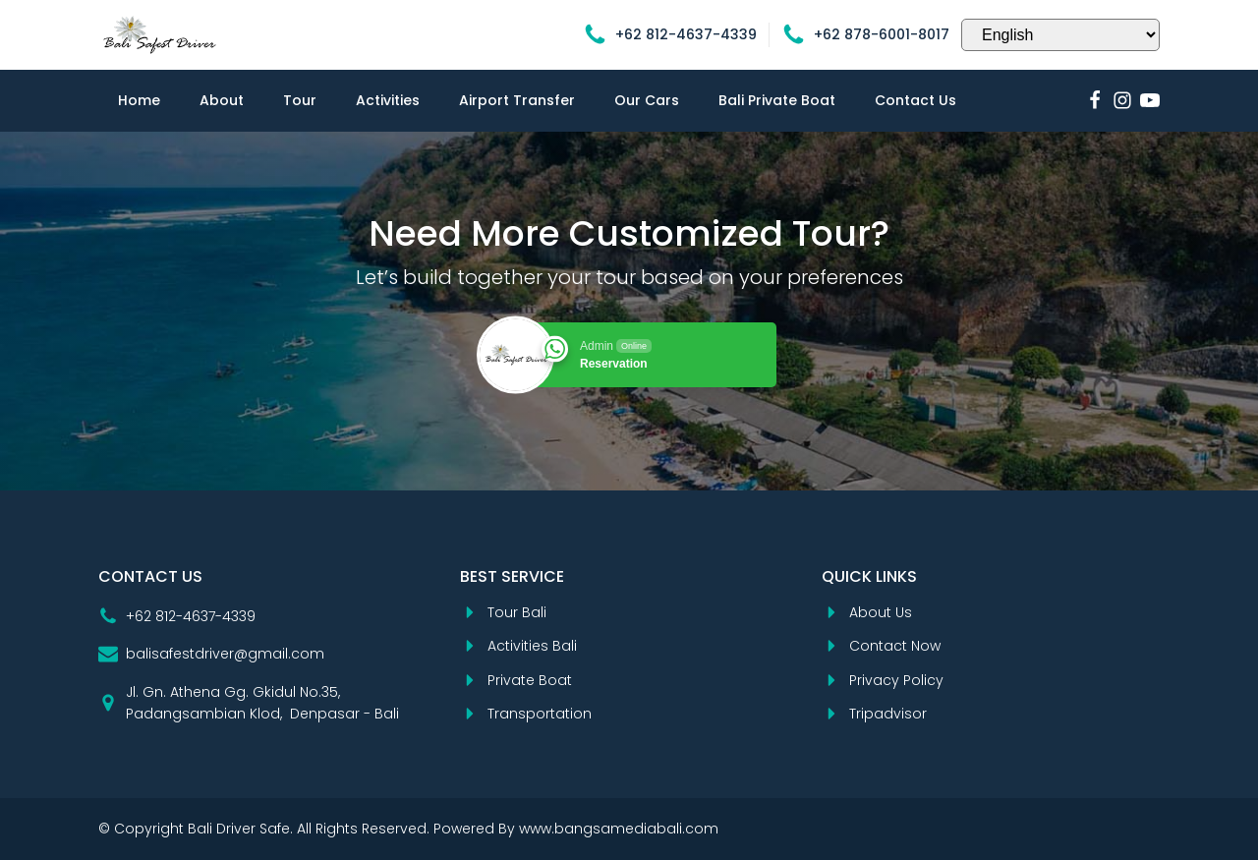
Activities (388, 100)
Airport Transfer (517, 100)
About (222, 100)
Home (139, 100)
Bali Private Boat (776, 100)
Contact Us (915, 100)
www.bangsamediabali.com (618, 828)
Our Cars (646, 100)
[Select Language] (1060, 35)
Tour (299, 100)
